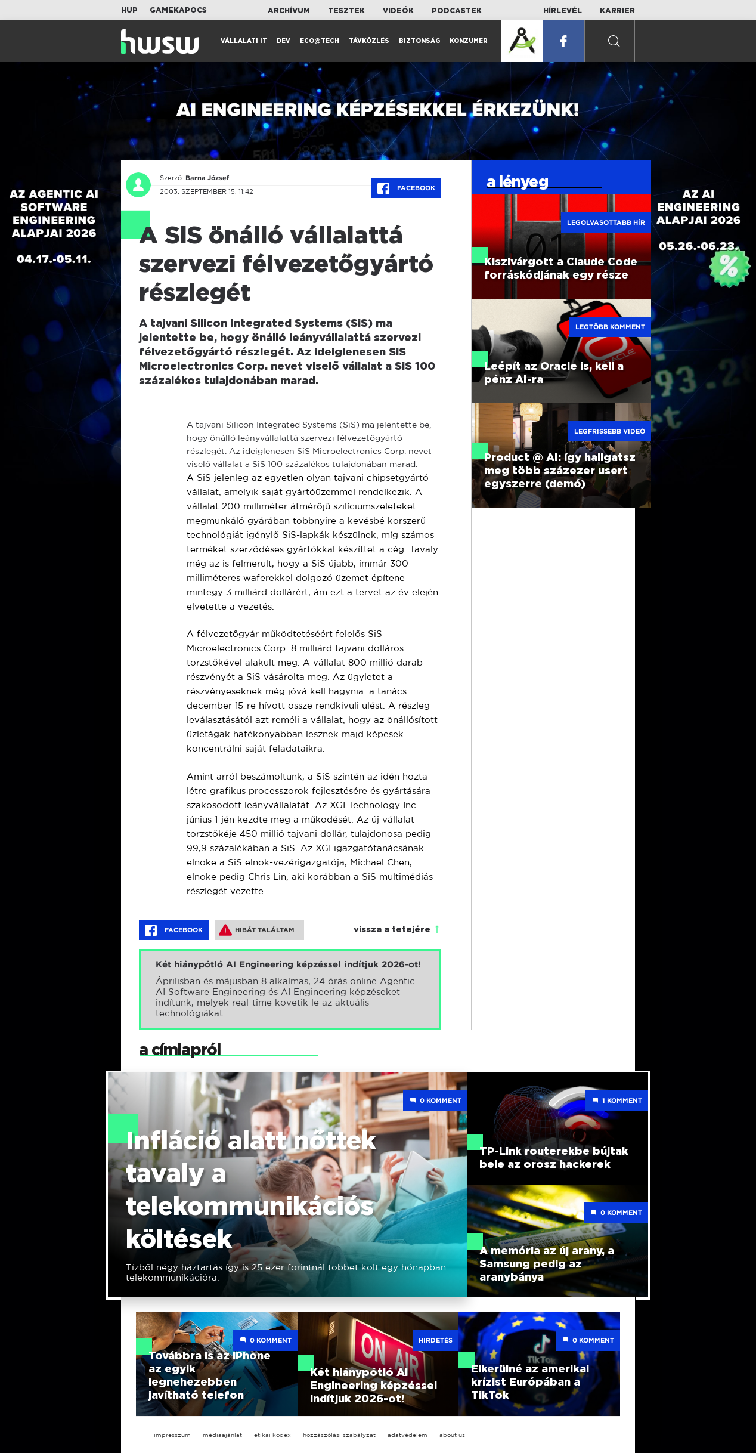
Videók (398, 10)
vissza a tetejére (392, 930)
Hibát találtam (257, 929)
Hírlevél (562, 10)
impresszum (172, 1435)
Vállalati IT (244, 41)
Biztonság (419, 41)
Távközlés (369, 41)
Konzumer (469, 41)
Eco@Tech (319, 41)
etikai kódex (272, 1435)
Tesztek (346, 10)
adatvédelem (407, 1435)
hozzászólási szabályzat (339, 1435)
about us (452, 1435)
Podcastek (457, 10)
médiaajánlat (222, 1435)
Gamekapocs (178, 10)
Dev (283, 41)
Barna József (207, 178)
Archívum (289, 10)
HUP (129, 10)
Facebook (406, 188)
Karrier (617, 10)
